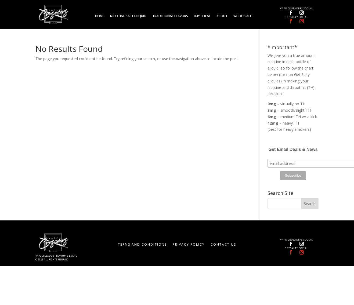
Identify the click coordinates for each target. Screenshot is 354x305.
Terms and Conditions (142, 245)
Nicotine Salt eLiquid (128, 16)
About (221, 16)
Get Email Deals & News (293, 149)
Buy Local (202, 16)
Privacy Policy (189, 245)
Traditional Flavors (170, 16)
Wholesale (242, 16)
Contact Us (223, 245)
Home (99, 16)
